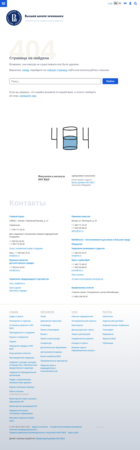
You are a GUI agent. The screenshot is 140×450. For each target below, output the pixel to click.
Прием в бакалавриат (49, 330)
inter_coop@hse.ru (17, 283)
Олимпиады (45, 325)
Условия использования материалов (87, 279)
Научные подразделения (82, 316)
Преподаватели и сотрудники (21, 333)
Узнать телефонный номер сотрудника (26, 248)
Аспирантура (46, 343)
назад (25, 70)
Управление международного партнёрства (29, 279)
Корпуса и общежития (18, 337)
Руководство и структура (20, 321)
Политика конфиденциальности (23, 430)
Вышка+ (43, 334)
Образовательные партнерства (53, 361)
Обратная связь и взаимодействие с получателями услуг (49, 368)
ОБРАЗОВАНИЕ (47, 312)
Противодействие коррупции (21, 358)
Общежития (77, 244)
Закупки (12, 342)
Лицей (43, 316)
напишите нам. (28, 96)
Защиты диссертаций (81, 334)
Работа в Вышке (16, 391)
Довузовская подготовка (50, 321)
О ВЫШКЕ (13, 312)
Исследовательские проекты (84, 321)
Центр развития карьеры (51, 352)
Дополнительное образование (53, 347)
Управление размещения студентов (88, 248)
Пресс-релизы (78, 275)
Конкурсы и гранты (80, 343)
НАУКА (75, 312)
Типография (108, 330)
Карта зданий (15, 288)
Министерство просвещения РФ (23, 406)
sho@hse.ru (77, 256)
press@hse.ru (77, 270)
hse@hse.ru (14, 256)
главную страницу (57, 70)
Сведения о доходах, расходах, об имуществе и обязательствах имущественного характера (23, 365)
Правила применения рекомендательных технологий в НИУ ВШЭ (37, 433)
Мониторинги (77, 325)
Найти (110, 81)
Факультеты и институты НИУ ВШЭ (51, 178)
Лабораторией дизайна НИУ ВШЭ (50, 438)
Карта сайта (73, 433)
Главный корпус (16, 216)
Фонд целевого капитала (20, 353)
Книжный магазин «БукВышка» (116, 325)
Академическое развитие (82, 339)
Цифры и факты (16, 316)
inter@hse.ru (14, 270)
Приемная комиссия (81, 216)
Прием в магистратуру (50, 339)
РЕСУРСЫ (107, 312)
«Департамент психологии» (83, 176)
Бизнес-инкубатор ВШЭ (50, 356)
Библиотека (108, 316)
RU (115, 3)
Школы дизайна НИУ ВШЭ (83, 182)
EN (119, 3)
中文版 (110, 3)
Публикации (108, 343)
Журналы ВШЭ (109, 339)
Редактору (100, 427)
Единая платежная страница (21, 387)
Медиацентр (108, 334)
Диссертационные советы (83, 330)
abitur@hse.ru (77, 231)
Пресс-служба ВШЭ (81, 260)
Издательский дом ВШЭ (113, 321)
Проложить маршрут (18, 291)
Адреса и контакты (40, 427)
